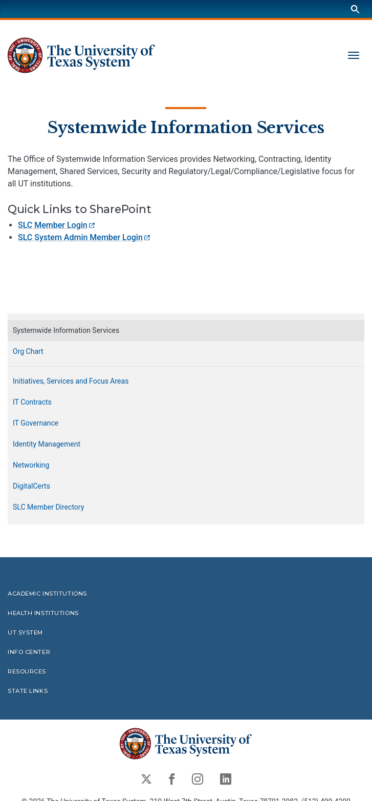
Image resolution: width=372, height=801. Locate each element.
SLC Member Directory (48, 507)
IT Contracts (32, 402)
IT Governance (35, 423)
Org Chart (28, 351)
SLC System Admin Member (84, 237)
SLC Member (57, 225)
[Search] (355, 9)
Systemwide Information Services (186, 127)
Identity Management (46, 444)
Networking (31, 465)
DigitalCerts (31, 486)
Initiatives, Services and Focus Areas (70, 381)
